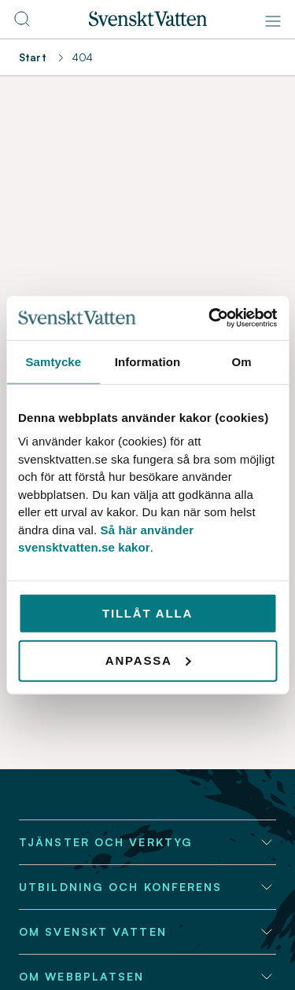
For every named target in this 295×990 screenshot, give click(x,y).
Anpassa (148, 660)
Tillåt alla (147, 612)
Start (32, 57)
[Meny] (273, 21)
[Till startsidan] (148, 22)
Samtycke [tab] (53, 361)
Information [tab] (148, 361)
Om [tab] (242, 361)
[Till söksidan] (22, 23)
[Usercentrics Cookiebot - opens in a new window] (210, 318)
